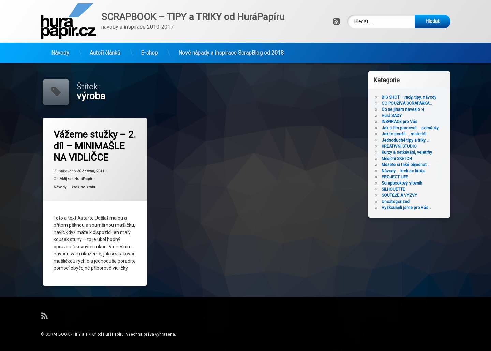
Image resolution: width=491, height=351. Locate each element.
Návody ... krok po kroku (75, 187)
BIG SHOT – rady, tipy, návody (411, 97)
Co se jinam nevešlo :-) (405, 109)
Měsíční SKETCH (399, 158)
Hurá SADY (394, 115)
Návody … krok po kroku (406, 171)
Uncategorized (398, 201)
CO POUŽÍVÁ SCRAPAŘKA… (409, 103)
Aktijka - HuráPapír (76, 179)
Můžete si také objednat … (408, 164)
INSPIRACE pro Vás (402, 121)
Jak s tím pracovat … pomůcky (412, 128)
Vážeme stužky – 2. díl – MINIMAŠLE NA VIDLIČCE (96, 145)
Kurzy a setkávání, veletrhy (409, 152)
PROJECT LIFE (397, 177)
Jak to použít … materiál (406, 134)
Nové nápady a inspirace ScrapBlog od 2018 (231, 51)
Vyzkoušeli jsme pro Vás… (408, 207)
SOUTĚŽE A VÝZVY (401, 195)
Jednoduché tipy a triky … (408, 140)
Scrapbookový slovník (404, 183)
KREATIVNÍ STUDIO (401, 146)
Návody (60, 51)
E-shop (149, 51)
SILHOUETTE (395, 189)
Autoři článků (105, 51)
